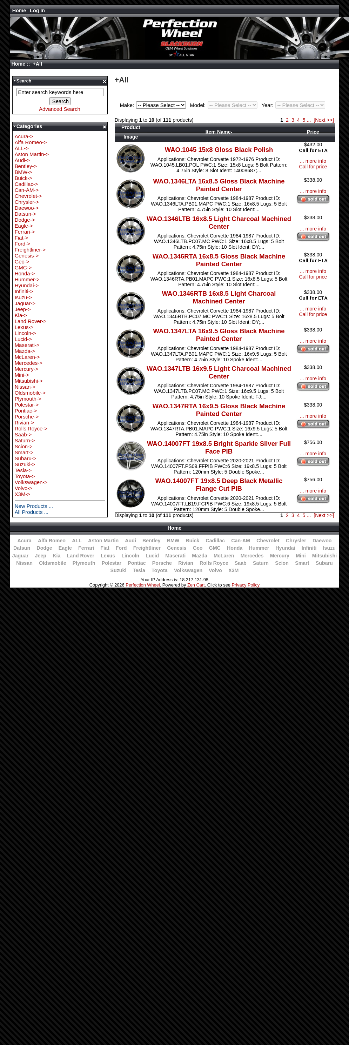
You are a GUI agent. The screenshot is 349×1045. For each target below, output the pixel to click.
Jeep (40, 555)
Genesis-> (27, 256)
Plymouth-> (28, 399)
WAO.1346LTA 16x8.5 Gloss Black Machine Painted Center (219, 185)
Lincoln (130, 555)
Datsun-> (25, 214)
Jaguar (20, 555)
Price (313, 132)
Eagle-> (24, 226)
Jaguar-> (25, 303)
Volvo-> (23, 488)
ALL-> (22, 148)
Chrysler (296, 540)
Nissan (24, 563)
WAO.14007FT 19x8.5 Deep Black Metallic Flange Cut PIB (219, 484)
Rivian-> (24, 423)
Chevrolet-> (28, 196)
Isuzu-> (23, 297)
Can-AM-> (27, 190)
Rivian (185, 563)
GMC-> (23, 267)
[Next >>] (324, 120)
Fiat (104, 548)
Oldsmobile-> (30, 393)
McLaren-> (27, 357)
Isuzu (329, 548)
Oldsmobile (52, 563)
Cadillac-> (26, 184)
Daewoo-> (27, 208)
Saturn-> (25, 440)
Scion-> (24, 446)
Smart (302, 563)
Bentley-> (26, 166)
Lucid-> (23, 339)
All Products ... (31, 512)
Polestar (111, 563)
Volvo (215, 570)
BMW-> (23, 172)
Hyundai (285, 548)
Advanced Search (59, 109)
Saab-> (23, 434)
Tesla (139, 570)
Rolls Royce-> (31, 428)
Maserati (175, 555)
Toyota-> (25, 476)
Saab (241, 563)
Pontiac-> (26, 411)
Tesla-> (23, 470)
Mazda (199, 555)
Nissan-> (25, 387)
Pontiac (137, 563)
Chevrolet (268, 540)
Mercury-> (27, 369)
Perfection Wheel (143, 585)
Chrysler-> (27, 202)
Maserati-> (27, 345)
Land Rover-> (31, 321)
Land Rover (80, 555)
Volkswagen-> (31, 482)
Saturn (261, 563)
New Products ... (34, 506)
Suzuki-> (25, 464)
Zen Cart (196, 585)
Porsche (162, 563)
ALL (77, 540)
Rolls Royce (214, 563)
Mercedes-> (28, 363)
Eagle (65, 548)
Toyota (160, 570)
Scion (282, 563)
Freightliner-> (30, 250)
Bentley (151, 540)
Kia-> (21, 315)
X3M (233, 570)
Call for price (313, 166)
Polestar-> (27, 405)
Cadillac (215, 540)
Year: (293, 105)
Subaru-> (25, 458)
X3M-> (22, 494)
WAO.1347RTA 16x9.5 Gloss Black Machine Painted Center (219, 409)
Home (19, 10)
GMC (215, 548)
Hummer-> (27, 279)
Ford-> (22, 244)
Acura (24, 540)
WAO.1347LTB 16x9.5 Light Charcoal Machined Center (219, 372)
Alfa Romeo (52, 540)
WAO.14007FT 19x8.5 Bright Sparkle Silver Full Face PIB (219, 447)
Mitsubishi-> (29, 381)
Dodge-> (25, 220)
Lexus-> (24, 327)
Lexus (108, 555)
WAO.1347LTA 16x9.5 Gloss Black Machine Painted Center (219, 334)
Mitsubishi (324, 555)
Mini (301, 555)
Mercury (279, 555)
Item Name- (219, 132)
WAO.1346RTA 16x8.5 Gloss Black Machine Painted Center (219, 260)
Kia (56, 555)
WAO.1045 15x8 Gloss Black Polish (219, 149)
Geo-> (22, 261)
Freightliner (147, 548)
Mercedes (252, 555)
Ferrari (86, 548)
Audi (130, 540)
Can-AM (240, 540)
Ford (121, 548)
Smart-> (24, 452)
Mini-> (22, 375)
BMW (173, 540)
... (309, 120)
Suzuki (118, 570)
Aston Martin (103, 540)
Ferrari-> (25, 232)
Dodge (44, 548)
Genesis (176, 548)
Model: (224, 105)
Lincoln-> (25, 333)
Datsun (21, 548)
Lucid (152, 555)
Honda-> (25, 273)
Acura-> (24, 136)
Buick (192, 540)
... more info (313, 161)
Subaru (324, 563)
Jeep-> (23, 309)
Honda (234, 548)
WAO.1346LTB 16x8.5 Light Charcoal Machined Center (219, 222)
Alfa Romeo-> (31, 142)
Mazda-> (25, 351)
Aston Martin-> (32, 154)
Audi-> (22, 160)
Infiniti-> (24, 291)
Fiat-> (21, 238)
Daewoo (322, 540)
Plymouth (84, 563)
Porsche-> (27, 417)
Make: (154, 105)
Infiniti (309, 548)
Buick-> (23, 178)
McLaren (224, 555)
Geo (198, 548)
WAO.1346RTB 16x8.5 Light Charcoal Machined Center (219, 297)
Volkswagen (188, 570)
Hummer (259, 548)
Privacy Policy (245, 585)
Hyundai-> (27, 285)
